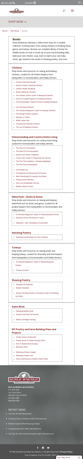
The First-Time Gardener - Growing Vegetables (33, 161)
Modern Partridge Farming (25, 320)
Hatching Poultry (21, 232)
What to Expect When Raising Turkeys (24, 423)
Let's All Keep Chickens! (25, 107)
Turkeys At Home (22, 270)
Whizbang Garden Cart (24, 356)
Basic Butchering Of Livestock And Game (31, 176)
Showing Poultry (21, 280)
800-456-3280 (6, 3)
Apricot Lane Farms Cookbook (27, 155)
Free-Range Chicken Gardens (27, 114)
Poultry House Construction (26, 337)
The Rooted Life (22, 170)
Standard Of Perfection (24, 285)
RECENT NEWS (17, 409)
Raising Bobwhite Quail (24, 311)
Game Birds (18, 306)
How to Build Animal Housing (27, 344)
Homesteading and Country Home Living (34, 137)
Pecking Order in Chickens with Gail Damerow (27, 418)
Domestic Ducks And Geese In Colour (30, 218)
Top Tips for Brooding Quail (19, 413)
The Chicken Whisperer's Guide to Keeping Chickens (36, 111)
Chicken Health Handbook (25, 89)
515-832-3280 (13, 398)
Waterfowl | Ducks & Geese (27, 196)
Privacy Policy (66, 452)
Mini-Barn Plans (22, 347)
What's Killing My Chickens (26, 92)
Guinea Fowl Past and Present (27, 314)
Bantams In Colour (23, 117)
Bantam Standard (22, 288)
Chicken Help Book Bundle (26, 82)
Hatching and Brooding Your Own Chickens (32, 237)
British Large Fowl (22, 120)
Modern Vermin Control (24, 186)
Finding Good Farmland (25, 180)
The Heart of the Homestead (27, 151)
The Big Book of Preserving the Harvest (31, 173)
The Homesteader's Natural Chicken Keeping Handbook (36, 102)
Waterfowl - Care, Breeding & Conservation (32, 223)
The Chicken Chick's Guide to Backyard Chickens (34, 95)
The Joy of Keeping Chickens (27, 127)
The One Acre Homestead (25, 148)
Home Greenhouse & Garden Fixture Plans (32, 359)
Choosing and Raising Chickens (28, 124)
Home (5, 30)
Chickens (17, 67)
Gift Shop (15, 30)
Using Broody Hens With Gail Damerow (24, 428)
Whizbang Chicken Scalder (26, 352)
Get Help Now (63, 457)
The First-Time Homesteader (26, 165)
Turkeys (16, 247)
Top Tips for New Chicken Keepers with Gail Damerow (31, 433)
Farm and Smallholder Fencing (27, 183)
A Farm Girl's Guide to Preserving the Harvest (33, 158)
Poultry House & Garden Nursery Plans (30, 340)
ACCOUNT (30, 3)
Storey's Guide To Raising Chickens (29, 85)
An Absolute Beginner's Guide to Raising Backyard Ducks (37, 215)
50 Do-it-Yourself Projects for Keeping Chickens (34, 99)
